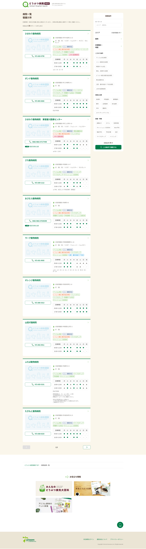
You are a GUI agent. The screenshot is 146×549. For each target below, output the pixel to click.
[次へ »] (87, 447)
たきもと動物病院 (33, 411)
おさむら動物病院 (33, 198)
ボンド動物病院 (32, 78)
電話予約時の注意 (32, 146)
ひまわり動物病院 (33, 33)
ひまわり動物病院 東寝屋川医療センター (45, 119)
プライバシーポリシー (116, 539)
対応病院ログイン (88, 539)
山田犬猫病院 (31, 322)
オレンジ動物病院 (33, 280)
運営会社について (102, 539)
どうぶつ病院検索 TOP (32, 465)
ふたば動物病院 (32, 362)
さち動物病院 (31, 160)
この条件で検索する (108, 147)
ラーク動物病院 (32, 238)
